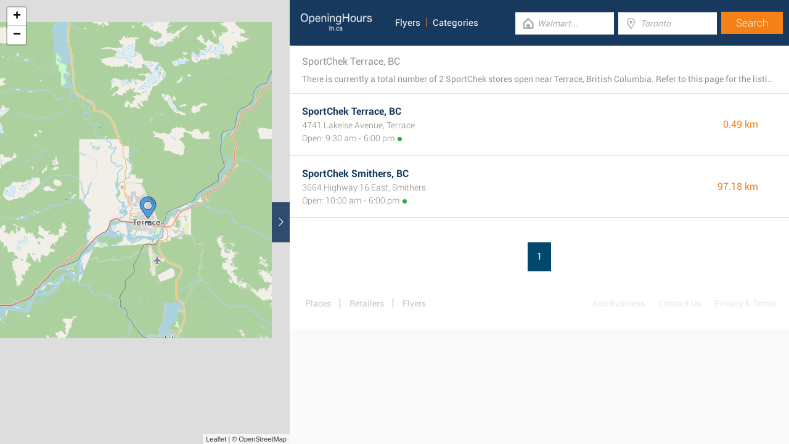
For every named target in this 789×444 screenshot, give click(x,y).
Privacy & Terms (745, 303)
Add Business (618, 303)
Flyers (407, 22)
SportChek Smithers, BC (355, 173)
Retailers (367, 303)
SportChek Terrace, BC (351, 111)
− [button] (17, 35)
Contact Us (679, 303)
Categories (455, 22)
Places (318, 303)
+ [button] (17, 16)
